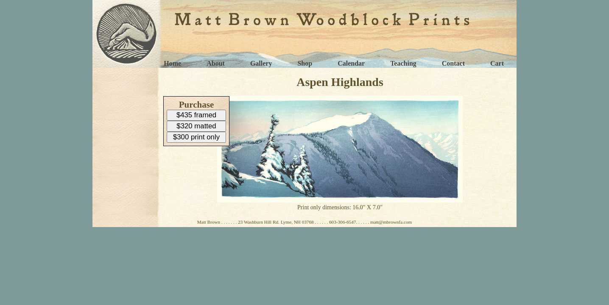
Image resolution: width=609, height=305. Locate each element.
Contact (453, 63)
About (216, 63)
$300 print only (196, 137)
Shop (304, 63)
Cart (497, 63)
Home (172, 63)
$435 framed (196, 115)
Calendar (351, 63)
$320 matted (196, 126)
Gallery (261, 63)
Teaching (403, 63)
